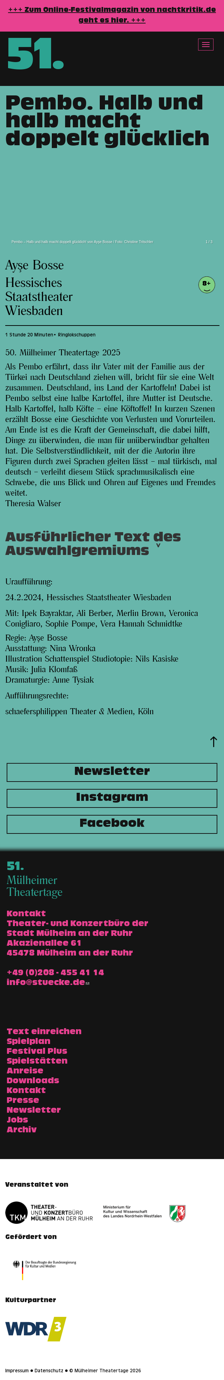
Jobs (17, 1121)
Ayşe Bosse (34, 266)
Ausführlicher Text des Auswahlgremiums (93, 547)
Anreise (25, 1071)
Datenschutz (49, 1371)
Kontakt (26, 1091)
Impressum (17, 1371)
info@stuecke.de (48, 983)
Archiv (22, 1130)
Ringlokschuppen (77, 335)
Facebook (112, 824)
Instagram (112, 798)
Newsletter (112, 772)
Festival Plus (37, 1052)
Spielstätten (37, 1062)
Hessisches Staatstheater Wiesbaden (38, 297)
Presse (23, 1101)
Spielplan (28, 1042)
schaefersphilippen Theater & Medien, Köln (79, 711)
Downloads (33, 1081)
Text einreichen (44, 1032)
